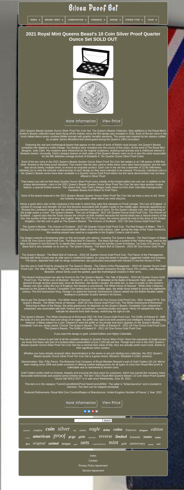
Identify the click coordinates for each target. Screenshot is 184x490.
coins (117, 429)
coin (50, 429)
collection (92, 437)
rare (158, 444)
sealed (27, 438)
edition (157, 429)
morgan (66, 443)
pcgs (72, 437)
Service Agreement (93, 470)
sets (84, 442)
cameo (82, 430)
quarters (26, 430)
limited (121, 436)
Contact (93, 460)
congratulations (99, 444)
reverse (105, 436)
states (148, 437)
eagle (94, 429)
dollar (106, 430)
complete (37, 430)
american (41, 436)
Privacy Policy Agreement (93, 465)
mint (113, 442)
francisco (131, 430)
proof (60, 435)
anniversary (137, 443)
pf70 (82, 437)
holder (158, 437)
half (74, 430)
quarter (150, 444)
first (28, 444)
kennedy (135, 437)
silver (64, 429)
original (39, 443)
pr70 (75, 444)
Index (93, 455)
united (53, 443)
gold (124, 443)
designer (143, 430)
